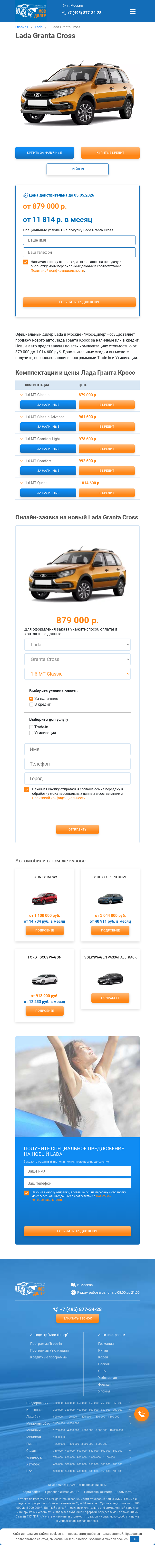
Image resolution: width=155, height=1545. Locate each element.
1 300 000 (59, 1437)
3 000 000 (59, 1423)
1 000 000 (95, 1457)
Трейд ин (77, 169)
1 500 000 (99, 1416)
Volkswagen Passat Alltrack (110, 957)
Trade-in (41, 727)
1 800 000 (73, 1444)
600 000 (105, 1450)
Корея (103, 1357)
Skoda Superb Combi (110, 877)
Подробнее (44, 930)
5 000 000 (87, 1430)
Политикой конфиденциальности (57, 270)
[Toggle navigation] (133, 11)
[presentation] (79, 294)
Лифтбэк (33, 1417)
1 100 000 (71, 1416)
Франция (105, 1384)
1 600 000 (113, 1416)
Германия (106, 1344)
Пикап (31, 1444)
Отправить (77, 829)
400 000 (58, 1403)
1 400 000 (85, 1416)
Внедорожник (37, 1403)
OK (135, 1539)
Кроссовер (34, 1410)
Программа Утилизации (49, 1350)
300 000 (58, 1409)
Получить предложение (79, 302)
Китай (103, 1350)
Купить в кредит (110, 152)
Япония (104, 1391)
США (102, 1371)
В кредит (106, 405)
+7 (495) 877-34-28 (84, 12)
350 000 (70, 1409)
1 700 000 (59, 1430)
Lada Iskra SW (44, 877)
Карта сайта (31, 1492)
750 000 (105, 1403)
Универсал (34, 1457)
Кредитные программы (49, 1357)
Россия (104, 1364)
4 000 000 (73, 1423)
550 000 (82, 1403)
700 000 (117, 1409)
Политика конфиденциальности (108, 1492)
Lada (39, 27)
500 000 (70, 1403)
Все (29, 1471)
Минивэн (33, 1437)
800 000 (58, 1416)
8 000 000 (101, 1430)
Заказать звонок (77, 1318)
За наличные (48, 405)
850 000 (117, 1403)
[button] (21, 395)
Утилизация (45, 733)
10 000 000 (116, 1430)
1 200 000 (59, 1444)
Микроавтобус (38, 1423)
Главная (22, 27)
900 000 (82, 1457)
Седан (31, 1451)
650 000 (93, 1403)
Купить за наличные (44, 152)
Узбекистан (107, 1378)
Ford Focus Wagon (44, 957)
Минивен (33, 1430)
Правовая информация (62, 1492)
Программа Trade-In (46, 1344)
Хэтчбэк (33, 1464)
